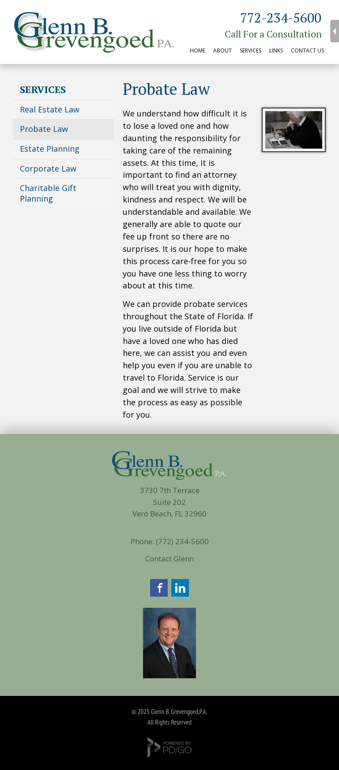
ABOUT (222, 50)
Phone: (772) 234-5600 (170, 541)
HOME (197, 50)
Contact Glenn (169, 558)
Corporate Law (48, 168)
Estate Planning (49, 148)
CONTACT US (307, 50)
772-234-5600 (280, 17)
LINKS (276, 50)
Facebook (159, 588)
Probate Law (44, 128)
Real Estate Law (49, 109)
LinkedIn (180, 588)
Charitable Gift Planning (48, 193)
